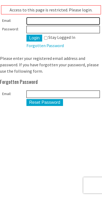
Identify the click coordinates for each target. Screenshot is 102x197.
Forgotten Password (45, 45)
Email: (6, 20)
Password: (10, 29)
